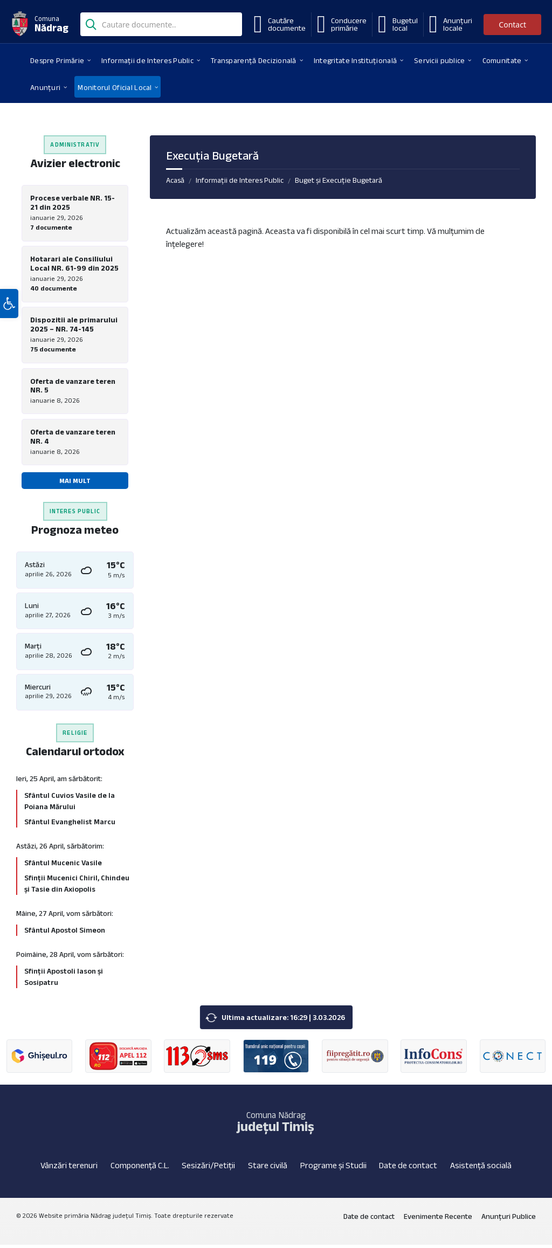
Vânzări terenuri (69, 1169)
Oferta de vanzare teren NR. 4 (72, 439)
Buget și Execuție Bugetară (338, 180)
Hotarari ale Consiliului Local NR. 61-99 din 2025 (74, 264)
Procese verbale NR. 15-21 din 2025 (72, 202)
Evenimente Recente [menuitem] (438, 1220)
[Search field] (161, 25)
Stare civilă (267, 1169)
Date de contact (408, 1169)
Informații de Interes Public (240, 180)
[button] (9, 314)
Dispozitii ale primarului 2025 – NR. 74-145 (74, 326)
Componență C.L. (140, 1169)
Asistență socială (481, 1169)
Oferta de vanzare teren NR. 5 (72, 387)
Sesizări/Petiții (208, 1169)
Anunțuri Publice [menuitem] (508, 1220)
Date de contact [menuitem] (369, 1220)
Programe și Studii (333, 1169)
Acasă (175, 180)
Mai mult (75, 483)
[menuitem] (57, 60)
